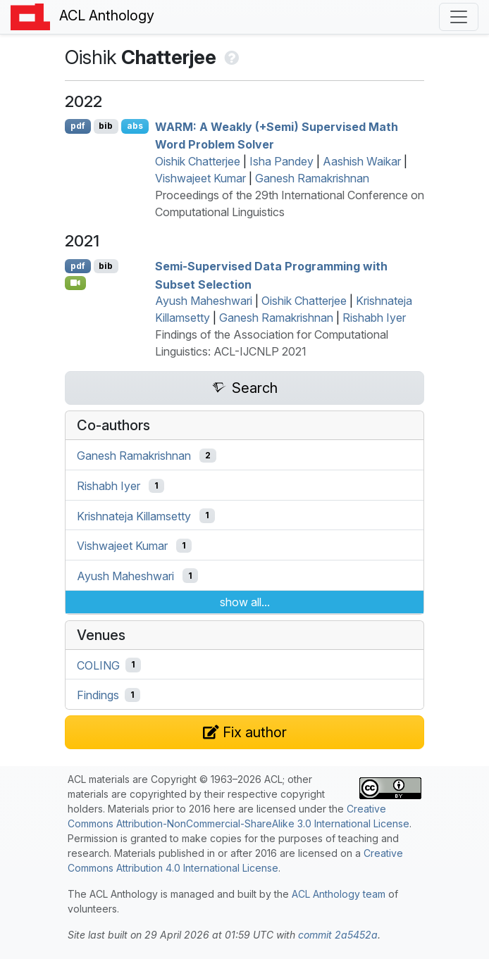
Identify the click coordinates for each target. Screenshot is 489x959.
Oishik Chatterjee (197, 161)
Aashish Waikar (362, 161)
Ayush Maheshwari (203, 301)
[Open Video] (75, 283)
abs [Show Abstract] (135, 125)
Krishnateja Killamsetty (134, 515)
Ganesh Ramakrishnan (312, 178)
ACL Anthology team (338, 894)
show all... (245, 602)
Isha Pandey (281, 161)
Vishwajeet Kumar (200, 178)
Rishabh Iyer (374, 318)
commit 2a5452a (338, 935)
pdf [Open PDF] (77, 125)
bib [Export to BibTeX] (106, 125)
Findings (98, 695)
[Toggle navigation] (458, 17)
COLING (98, 665)
